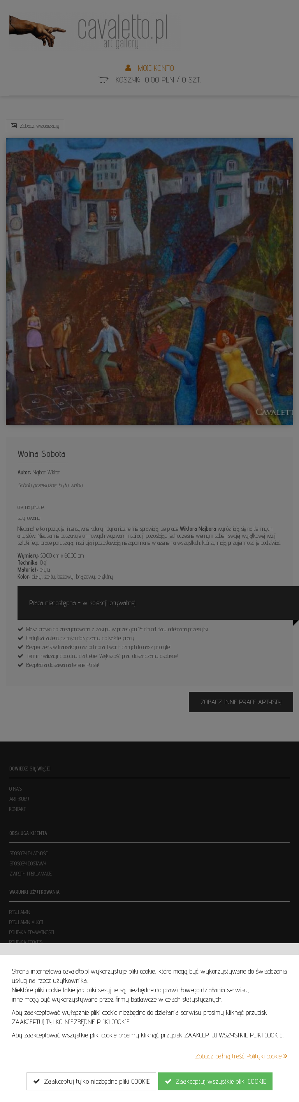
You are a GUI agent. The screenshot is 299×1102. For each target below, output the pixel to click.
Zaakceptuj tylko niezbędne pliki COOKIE (91, 1081)
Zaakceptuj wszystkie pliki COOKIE (215, 1081)
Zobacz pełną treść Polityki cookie (241, 1056)
